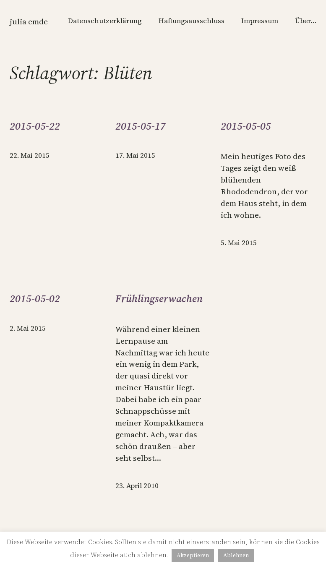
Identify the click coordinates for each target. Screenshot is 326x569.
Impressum (259, 21)
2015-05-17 (140, 126)
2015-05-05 (246, 126)
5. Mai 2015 (239, 243)
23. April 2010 (137, 486)
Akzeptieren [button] (193, 555)
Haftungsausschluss (191, 21)
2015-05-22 (35, 126)
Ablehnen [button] (236, 555)
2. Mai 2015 (28, 328)
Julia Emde (29, 21)
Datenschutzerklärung (105, 21)
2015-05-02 (35, 298)
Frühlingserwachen (159, 298)
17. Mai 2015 (135, 155)
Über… (305, 21)
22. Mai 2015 (30, 155)
